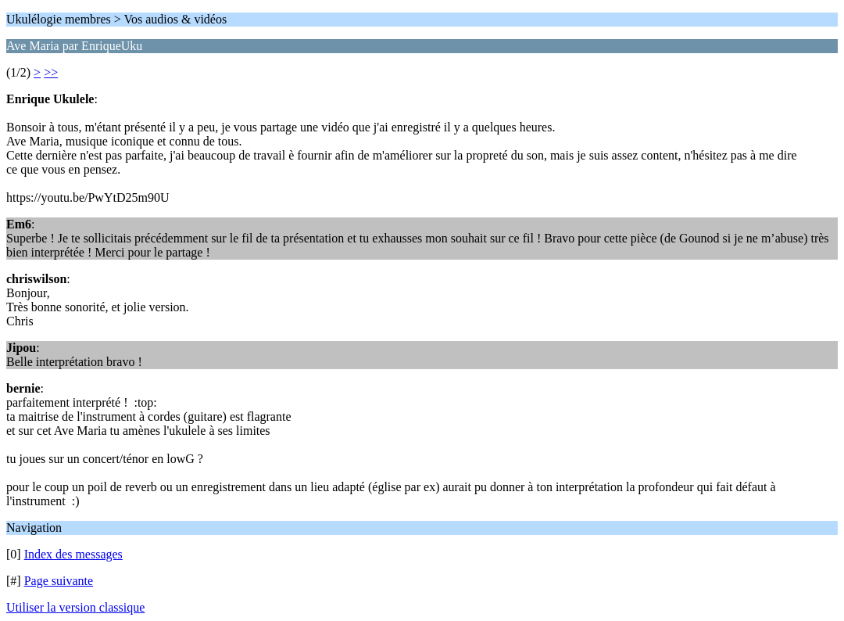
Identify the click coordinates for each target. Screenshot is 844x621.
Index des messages (73, 554)
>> (51, 72)
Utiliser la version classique (75, 607)
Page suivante (58, 580)
